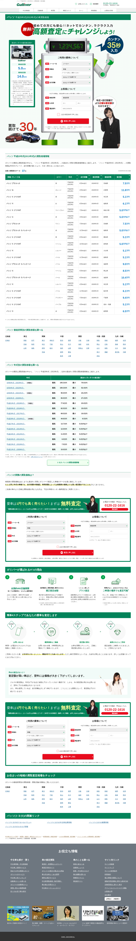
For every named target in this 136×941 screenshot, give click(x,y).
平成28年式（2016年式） (20, 419)
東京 (43, 340)
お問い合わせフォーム (36, 456)
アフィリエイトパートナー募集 (116, 888)
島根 (106, 340)
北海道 (7, 340)
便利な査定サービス (49, 878)
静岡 (61, 352)
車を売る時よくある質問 (50, 874)
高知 (98, 356)
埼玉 (43, 344)
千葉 (51, 344)
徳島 (106, 348)
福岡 (116, 340)
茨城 (43, 352)
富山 (61, 344)
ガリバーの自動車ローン (19, 884)
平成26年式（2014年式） (16, 429)
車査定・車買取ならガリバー (52, 864)
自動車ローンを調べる (18, 881)
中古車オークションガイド (51, 888)
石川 (69, 344)
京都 (87, 340)
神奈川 (52, 340)
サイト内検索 (109, 864)
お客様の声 (108, 891)
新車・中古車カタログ (81, 871)
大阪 (79, 340)
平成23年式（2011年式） (16, 439)
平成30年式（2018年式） (16, 408)
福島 (32, 348)
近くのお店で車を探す (18, 891)
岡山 (98, 344)
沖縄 (124, 352)
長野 (69, 340)
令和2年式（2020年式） (16, 398)
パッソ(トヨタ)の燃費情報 (98, 822)
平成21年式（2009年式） (16, 449)
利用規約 (108, 874)
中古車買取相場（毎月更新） (52, 881)
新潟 (61, 340)
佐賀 (124, 340)
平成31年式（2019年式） (20, 403)
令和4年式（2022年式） (16, 388)
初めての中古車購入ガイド (19, 871)
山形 (25, 348)
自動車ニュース (78, 867)
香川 (98, 352)
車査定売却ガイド (48, 867)
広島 (106, 344)
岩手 (32, 340)
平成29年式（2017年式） (16, 413)
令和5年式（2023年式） (20, 383)
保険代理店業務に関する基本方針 (116, 881)
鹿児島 (117, 352)
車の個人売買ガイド (49, 884)
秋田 (32, 344)
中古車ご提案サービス (18, 867)
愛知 (69, 352)
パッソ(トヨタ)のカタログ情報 (16, 826)
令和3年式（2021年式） (20, 393)
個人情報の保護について (113, 878)
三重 (69, 356)
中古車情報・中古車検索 (19, 864)
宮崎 (124, 348)
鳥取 (98, 340)
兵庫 (87, 348)
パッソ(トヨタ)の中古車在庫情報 (59, 822)
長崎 (116, 344)
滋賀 (79, 344)
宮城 (25, 344)
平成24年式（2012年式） (16, 434)
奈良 (87, 344)
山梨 (69, 348)
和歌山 (80, 348)
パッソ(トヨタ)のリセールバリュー (18, 822)
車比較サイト (78, 881)
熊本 (124, 344)
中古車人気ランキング (18, 878)
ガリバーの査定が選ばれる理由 (53, 871)
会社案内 (108, 895)
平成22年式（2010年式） (16, 444)
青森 (25, 340)
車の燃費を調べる (79, 874)
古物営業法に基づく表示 (113, 884)
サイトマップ (109, 867)
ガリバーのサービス (17, 874)
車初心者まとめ (78, 864)
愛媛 (106, 352)
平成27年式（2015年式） (16, 424)
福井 (61, 348)
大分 (116, 348)
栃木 (51, 348)
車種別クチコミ (78, 878)
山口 (98, 348)
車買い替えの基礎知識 (18, 888)
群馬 (43, 348)
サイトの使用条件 (111, 871)
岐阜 (61, 356)
